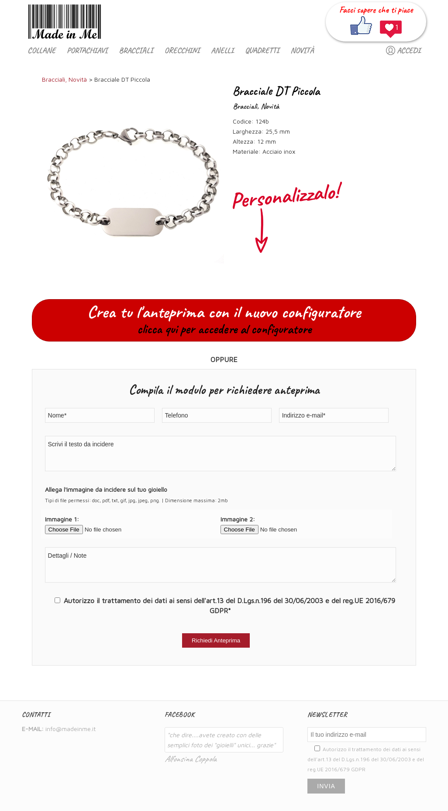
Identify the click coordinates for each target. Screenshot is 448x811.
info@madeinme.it (70, 728)
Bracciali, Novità (64, 79)
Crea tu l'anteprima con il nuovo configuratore (224, 319)
